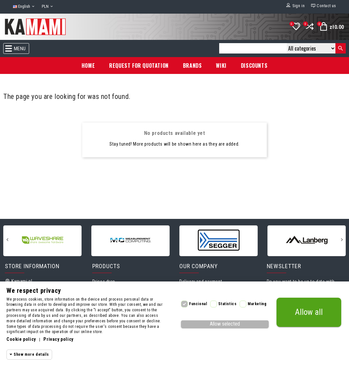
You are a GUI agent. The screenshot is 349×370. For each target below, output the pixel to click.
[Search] (253, 48)
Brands (192, 65)
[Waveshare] (42, 240)
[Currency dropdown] (48, 6)
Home (88, 65)
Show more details (31, 354)
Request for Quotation (139, 65)
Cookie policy (21, 339)
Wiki (221, 65)
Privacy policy (58, 339)
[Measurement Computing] (130, 240)
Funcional (198, 304)
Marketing (257, 304)
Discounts (254, 65)
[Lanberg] (306, 240)
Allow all (309, 312)
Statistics (227, 304)
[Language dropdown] (24, 6)
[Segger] (218, 240)
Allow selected (225, 324)
